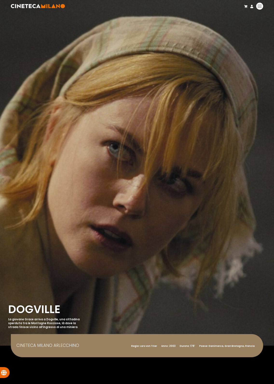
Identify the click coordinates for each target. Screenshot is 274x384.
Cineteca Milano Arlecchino (47, 345)
